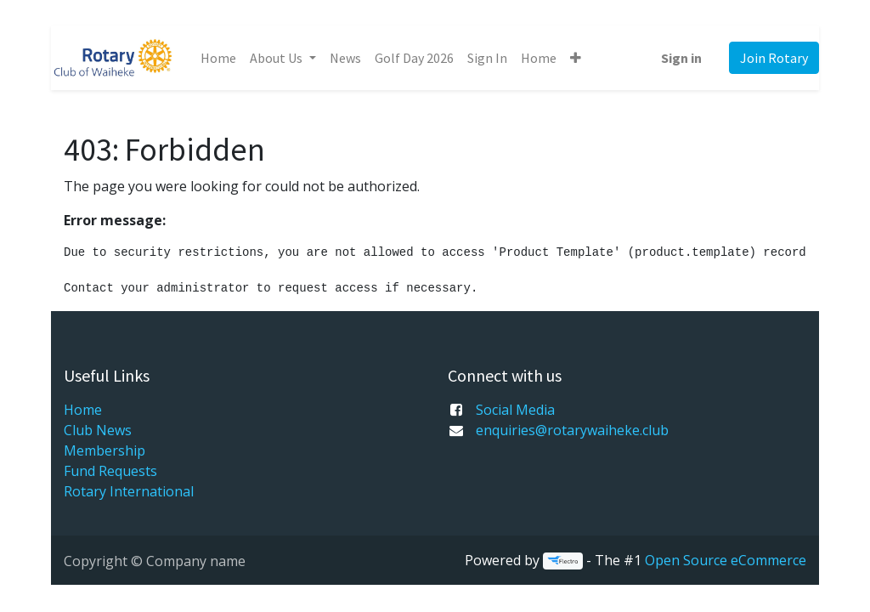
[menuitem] (218, 58)
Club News (98, 430)
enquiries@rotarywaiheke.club (572, 430)
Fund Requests (110, 471)
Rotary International (129, 491)
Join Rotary (774, 57)
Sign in (681, 57)
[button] (575, 58)
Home (83, 409)
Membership (104, 450)
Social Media (515, 409)
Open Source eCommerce (725, 560)
